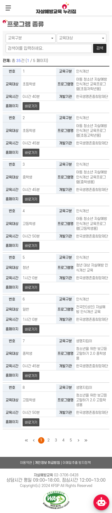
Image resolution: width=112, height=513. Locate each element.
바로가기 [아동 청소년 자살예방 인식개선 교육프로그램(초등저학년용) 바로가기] (31, 106)
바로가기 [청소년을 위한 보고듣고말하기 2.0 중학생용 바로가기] (31, 376)
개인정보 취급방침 (47, 463)
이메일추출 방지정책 (77, 463)
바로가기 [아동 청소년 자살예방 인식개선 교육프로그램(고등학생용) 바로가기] (31, 246)
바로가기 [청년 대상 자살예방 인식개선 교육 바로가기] (31, 288)
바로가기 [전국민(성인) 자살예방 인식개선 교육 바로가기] (31, 329)
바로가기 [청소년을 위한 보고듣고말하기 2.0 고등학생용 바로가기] (31, 422)
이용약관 (26, 463)
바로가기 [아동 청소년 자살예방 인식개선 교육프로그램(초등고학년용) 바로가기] (31, 153)
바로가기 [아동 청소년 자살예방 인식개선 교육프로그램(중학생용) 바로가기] (31, 199)
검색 (99, 48)
